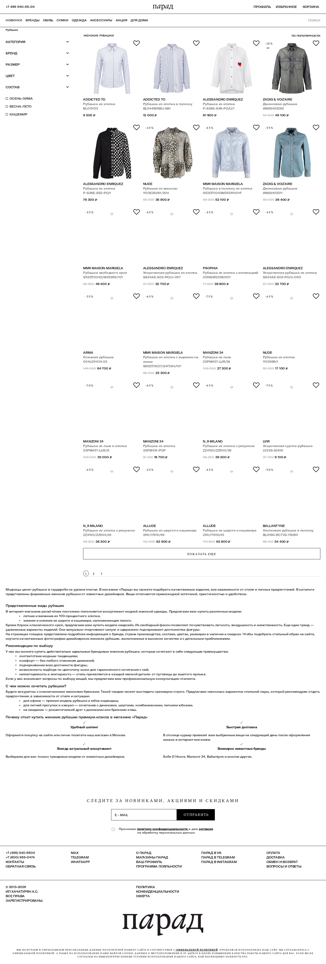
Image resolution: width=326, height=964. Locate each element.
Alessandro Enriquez (223, 99)
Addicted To (94, 99)
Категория (37, 42)
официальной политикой (196, 949)
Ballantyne (274, 526)
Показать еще (201, 554)
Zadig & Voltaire (277, 99)
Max (74, 853)
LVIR (266, 441)
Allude (149, 526)
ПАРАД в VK (211, 853)
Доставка (275, 857)
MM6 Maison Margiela (223, 184)
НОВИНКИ (14, 20)
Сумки (62, 20)
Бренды (33, 20)
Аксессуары (101, 20)
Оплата (273, 853)
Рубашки (12, 29)
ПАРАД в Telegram (218, 857)
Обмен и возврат (282, 862)
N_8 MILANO (213, 441)
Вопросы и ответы (284, 866)
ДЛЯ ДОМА (139, 20)
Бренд (37, 53)
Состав (37, 87)
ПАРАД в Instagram (219, 862)
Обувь (48, 20)
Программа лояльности (159, 866)
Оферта (143, 896)
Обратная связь (21, 866)
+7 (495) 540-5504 (20, 853)
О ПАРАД (143, 853)
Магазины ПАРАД (152, 857)
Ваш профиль (149, 862)
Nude (147, 184)
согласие (206, 829)
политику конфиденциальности (163, 829)
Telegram (80, 857)
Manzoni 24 (213, 352)
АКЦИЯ (121, 20)
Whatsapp (80, 862)
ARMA (88, 352)
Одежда (79, 20)
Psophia (210, 268)
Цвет (37, 76)
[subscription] (144, 814)
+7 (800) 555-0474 (20, 857)
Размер (37, 64)
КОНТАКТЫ (15, 862)
